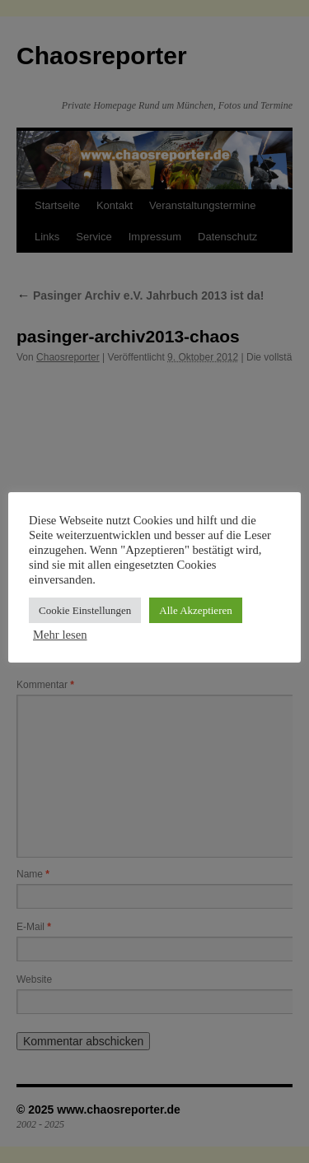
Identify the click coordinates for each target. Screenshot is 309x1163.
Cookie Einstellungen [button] (85, 610)
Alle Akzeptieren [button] (195, 610)
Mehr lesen (60, 634)
